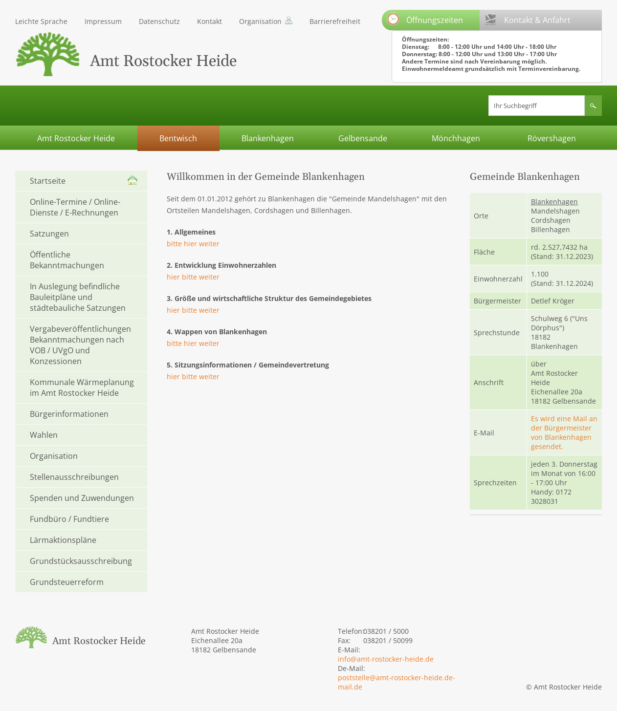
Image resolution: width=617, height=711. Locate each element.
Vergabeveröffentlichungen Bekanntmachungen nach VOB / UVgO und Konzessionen (80, 344)
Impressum (103, 21)
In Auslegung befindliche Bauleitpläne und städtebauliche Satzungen (78, 297)
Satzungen (49, 233)
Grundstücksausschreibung (81, 561)
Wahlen (44, 435)
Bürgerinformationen (69, 414)
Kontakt (209, 21)
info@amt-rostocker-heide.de (386, 659)
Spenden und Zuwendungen (82, 498)
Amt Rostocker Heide (76, 138)
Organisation (260, 21)
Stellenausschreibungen (74, 477)
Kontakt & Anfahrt (528, 19)
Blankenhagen (268, 138)
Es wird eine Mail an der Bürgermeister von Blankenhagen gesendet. (564, 432)
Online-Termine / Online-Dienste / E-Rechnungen (75, 207)
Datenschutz (159, 21)
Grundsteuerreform (67, 582)
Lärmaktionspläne (63, 540)
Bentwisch (178, 138)
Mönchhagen (456, 138)
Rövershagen (552, 138)
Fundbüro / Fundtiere (69, 519)
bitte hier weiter (193, 243)
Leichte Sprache (41, 21)
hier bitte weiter (193, 276)
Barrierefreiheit (334, 21)
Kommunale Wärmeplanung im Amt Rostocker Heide (82, 387)
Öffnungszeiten (425, 19)
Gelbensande (362, 138)
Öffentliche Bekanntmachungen (67, 260)
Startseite (48, 180)
